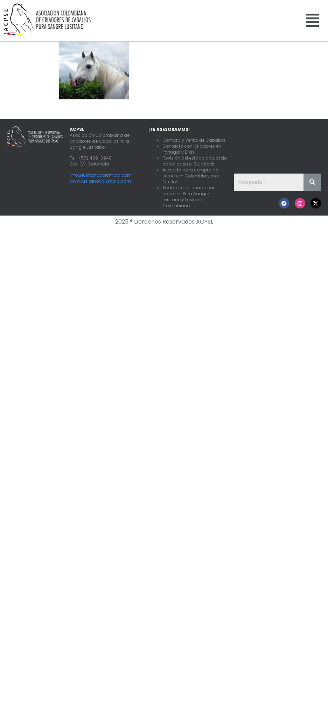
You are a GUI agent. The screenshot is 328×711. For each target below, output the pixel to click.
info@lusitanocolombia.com (101, 175)
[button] (312, 20)
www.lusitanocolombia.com (100, 181)
